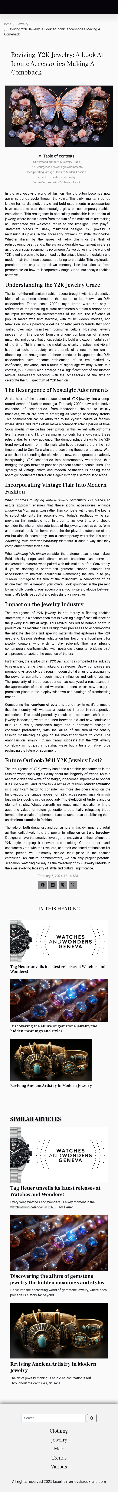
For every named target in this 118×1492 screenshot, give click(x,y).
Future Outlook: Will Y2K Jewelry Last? (56, 182)
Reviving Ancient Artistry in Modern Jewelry (51, 1085)
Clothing (59, 1431)
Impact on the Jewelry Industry (56, 177)
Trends (59, 1458)
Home (7, 24)
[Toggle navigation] (9, 7)
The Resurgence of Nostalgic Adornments (56, 167)
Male (59, 1449)
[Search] (53, 1418)
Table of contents (58, 156)
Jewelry (22, 24)
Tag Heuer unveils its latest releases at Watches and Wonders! (57, 969)
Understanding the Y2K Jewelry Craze (56, 161)
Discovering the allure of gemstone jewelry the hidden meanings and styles (53, 1029)
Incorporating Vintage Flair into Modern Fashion (56, 172)
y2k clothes (27, 370)
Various (59, 1467)
